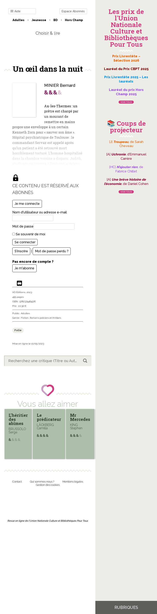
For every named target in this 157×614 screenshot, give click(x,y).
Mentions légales (72, 481)
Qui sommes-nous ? (42, 481)
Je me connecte (27, 204)
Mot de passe (22, 226)
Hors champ (74, 20)
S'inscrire (21, 251)
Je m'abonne (24, 268)
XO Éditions (18, 292)
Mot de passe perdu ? (51, 251)
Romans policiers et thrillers (45, 317)
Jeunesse (39, 20)
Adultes (18, 20)
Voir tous (126, 102)
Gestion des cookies (48, 484)
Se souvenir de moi (28, 234)
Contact (17, 481)
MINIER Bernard (59, 85)
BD (55, 20)
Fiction (25, 317)
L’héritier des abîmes (18, 419)
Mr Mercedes (80, 417)
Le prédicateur (49, 417)
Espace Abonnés (73, 11)
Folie (18, 330)
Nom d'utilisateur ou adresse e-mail (39, 212)
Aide (15, 11)
